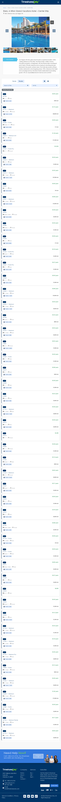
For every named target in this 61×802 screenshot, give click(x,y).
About (22, 775)
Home (22, 773)
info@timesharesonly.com (12, 789)
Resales (21, 81)
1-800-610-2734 (11, 780)
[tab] (48, 22)
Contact (22, 779)
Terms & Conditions (7, 796)
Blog (21, 777)
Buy (31, 773)
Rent (31, 777)
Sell (31, 775)
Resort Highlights (9, 59)
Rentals (14, 81)
